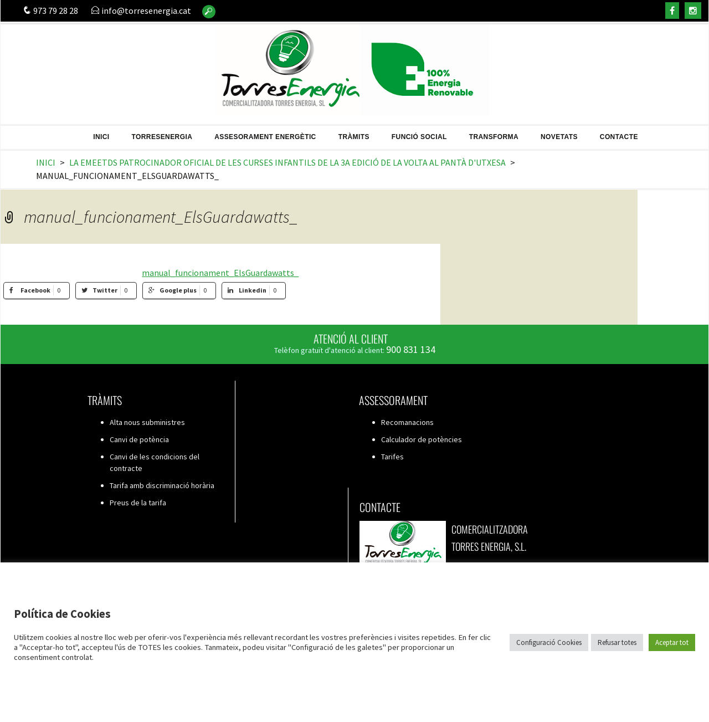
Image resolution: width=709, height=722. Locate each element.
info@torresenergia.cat (141, 10)
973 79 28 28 (50, 10)
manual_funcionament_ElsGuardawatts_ (220, 272)
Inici (101, 133)
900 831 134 (410, 349)
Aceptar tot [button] (672, 642)
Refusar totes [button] (617, 642)
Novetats (559, 133)
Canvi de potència (139, 439)
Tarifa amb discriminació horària (162, 485)
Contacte (619, 133)
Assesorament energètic (265, 133)
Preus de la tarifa (138, 503)
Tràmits (353, 133)
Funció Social (419, 133)
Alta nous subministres (147, 422)
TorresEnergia (162, 133)
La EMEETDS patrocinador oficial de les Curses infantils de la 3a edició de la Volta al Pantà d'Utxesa (287, 162)
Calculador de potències (421, 439)
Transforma (493, 133)
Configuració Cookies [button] (549, 642)
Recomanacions (407, 422)
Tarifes (392, 457)
